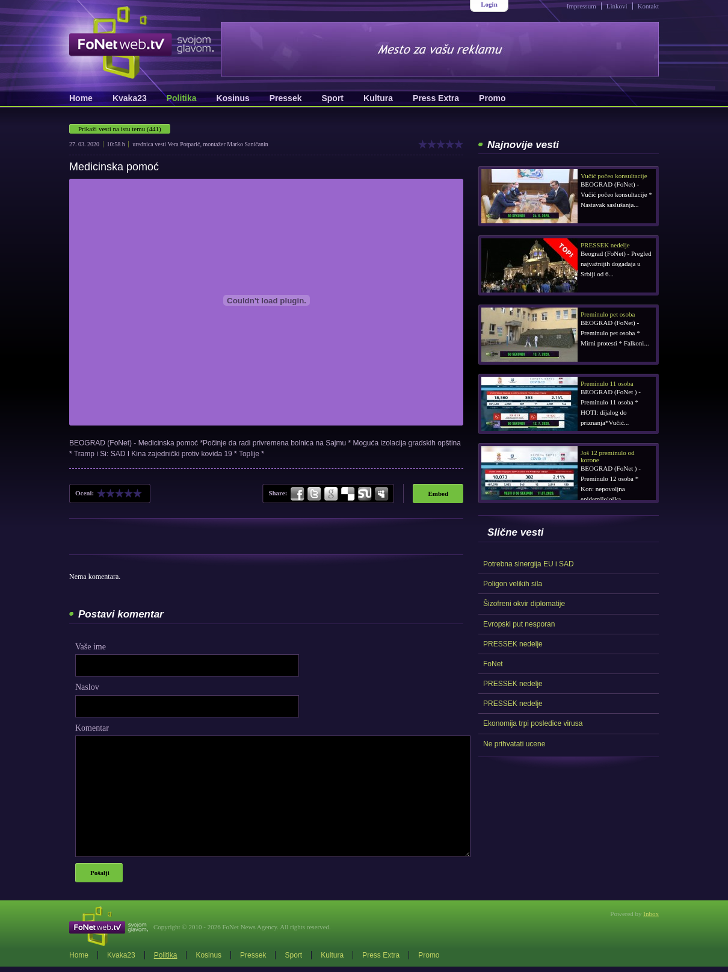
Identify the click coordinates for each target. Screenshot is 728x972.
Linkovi (617, 6)
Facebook (298, 494)
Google (330, 494)
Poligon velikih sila (512, 584)
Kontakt (648, 6)
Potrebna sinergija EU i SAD (528, 564)
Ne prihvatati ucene (514, 744)
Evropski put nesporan (519, 624)
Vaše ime (90, 646)
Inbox (651, 913)
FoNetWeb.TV (141, 42)
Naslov (87, 687)
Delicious (347, 494)
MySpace (381, 494)
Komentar (92, 727)
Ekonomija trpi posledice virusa (532, 723)
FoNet (493, 664)
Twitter (314, 494)
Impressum (581, 6)
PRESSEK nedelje (513, 644)
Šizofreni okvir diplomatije (524, 603)
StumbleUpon (364, 494)
